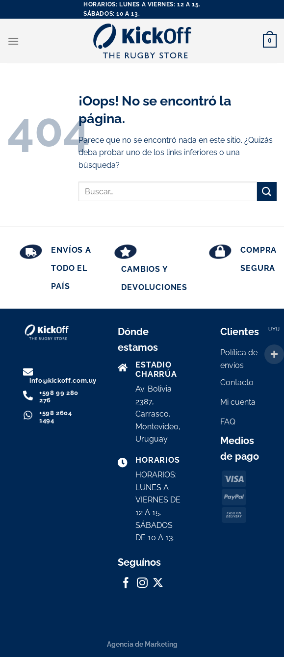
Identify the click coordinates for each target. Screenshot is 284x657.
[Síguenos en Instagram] (142, 584)
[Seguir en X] (158, 584)
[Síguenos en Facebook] (126, 584)
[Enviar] (267, 191)
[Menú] (13, 41)
